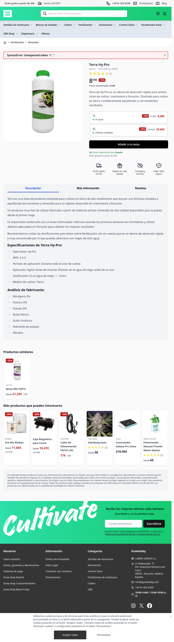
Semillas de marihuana (18, 25)
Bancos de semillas (48, 25)
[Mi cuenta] (158, 14)
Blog (164, 3)
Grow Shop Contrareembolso (19, 583)
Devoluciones (53, 577)
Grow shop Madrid (13, 577)
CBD (90, 589)
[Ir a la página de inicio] (7, 13)
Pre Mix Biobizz (14, 442)
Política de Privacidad (57, 559)
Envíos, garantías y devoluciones (21, 565)
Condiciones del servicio (148, 534)
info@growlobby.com (147, 582)
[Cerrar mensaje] (164, 55)
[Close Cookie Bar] (171, 616)
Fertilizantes (87, 25)
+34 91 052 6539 (144, 587)
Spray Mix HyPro (16, 388)
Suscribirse (154, 524)
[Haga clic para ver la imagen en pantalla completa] (42, 101)
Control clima (95, 571)
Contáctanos (146, 3)
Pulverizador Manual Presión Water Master (153, 446)
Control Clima (128, 25)
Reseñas (140, 188)
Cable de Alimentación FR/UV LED (68, 446)
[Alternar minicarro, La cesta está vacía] (165, 14)
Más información (88, 188)
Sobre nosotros (11, 559)
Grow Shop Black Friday (16, 589)
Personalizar (104, 634)
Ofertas (45, 33)
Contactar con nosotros (58, 571)
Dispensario (30, 33)
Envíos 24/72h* (52, 3)
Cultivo (70, 25)
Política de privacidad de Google (120, 534)
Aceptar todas (70, 634)
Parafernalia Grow (153, 25)
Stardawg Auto (97, 442)
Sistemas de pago (13, 571)
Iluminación (107, 25)
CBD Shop (11, 33)
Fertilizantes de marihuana (102, 577)
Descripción (33, 188)
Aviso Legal (52, 565)
